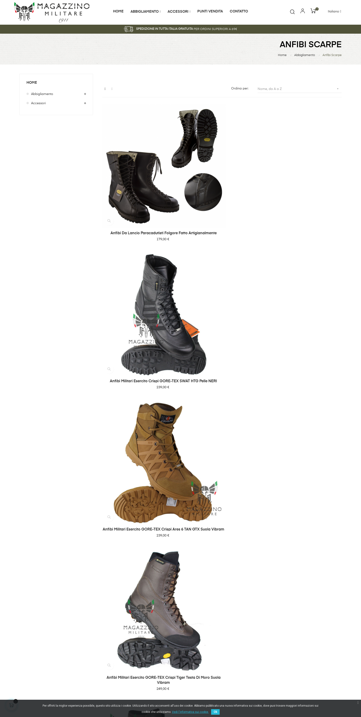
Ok (215, 712)
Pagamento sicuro (310, 636)
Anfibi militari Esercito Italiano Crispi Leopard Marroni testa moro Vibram (221, 288)
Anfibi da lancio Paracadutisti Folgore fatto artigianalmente (139, 185)
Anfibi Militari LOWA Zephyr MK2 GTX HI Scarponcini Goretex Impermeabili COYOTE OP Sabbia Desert (139, 393)
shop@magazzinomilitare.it (151, 640)
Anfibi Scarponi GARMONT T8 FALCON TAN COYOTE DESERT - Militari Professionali (305, 501)
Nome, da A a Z (300, 89)
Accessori (38, 103)
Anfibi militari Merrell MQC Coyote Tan (222, 388)
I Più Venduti (249, 598)
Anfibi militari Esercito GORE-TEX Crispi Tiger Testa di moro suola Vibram (139, 288)
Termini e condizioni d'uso (316, 628)
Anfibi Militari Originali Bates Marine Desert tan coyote (305, 390)
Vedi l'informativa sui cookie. (190, 712)
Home (32, 83)
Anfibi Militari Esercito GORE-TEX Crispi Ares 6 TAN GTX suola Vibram (304, 185)
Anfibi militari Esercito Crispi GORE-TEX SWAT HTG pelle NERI (221, 185)
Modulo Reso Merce (311, 607)
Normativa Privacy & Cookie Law (318, 618)
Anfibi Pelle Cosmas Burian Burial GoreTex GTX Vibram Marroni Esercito (222, 498)
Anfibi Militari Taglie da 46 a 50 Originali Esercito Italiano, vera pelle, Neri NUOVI (139, 498)
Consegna (304, 598)
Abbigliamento (42, 94)
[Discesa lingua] (337, 11)
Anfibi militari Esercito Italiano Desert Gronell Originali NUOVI (305, 288)
